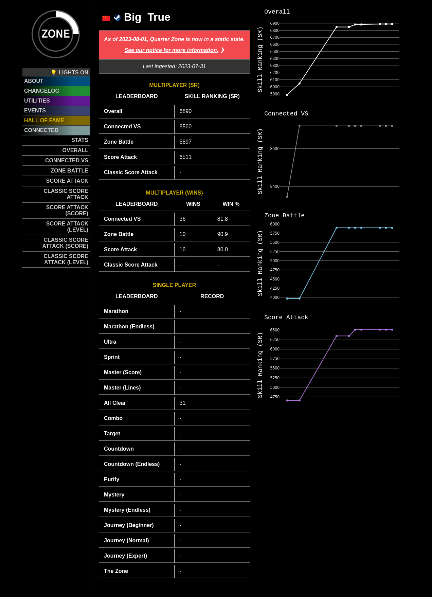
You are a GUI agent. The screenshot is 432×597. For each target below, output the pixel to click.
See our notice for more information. (171, 50)
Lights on (73, 72)
